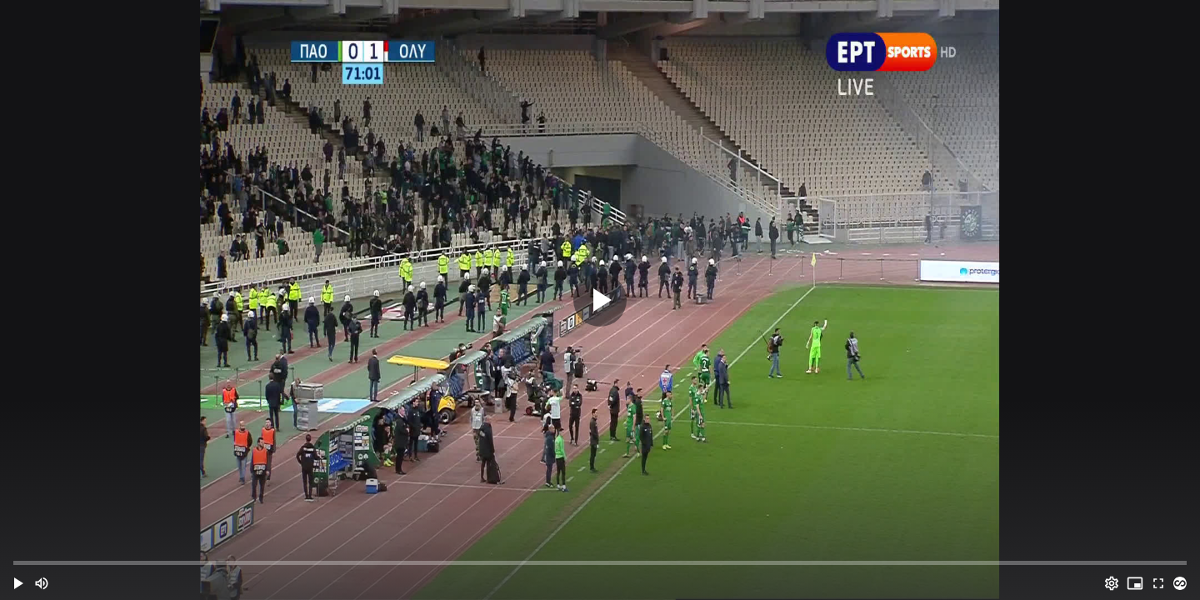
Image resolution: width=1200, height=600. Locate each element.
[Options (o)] (1112, 583)
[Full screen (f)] (1158, 583)
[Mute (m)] (42, 583)
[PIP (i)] (1135, 583)
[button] (18, 583)
